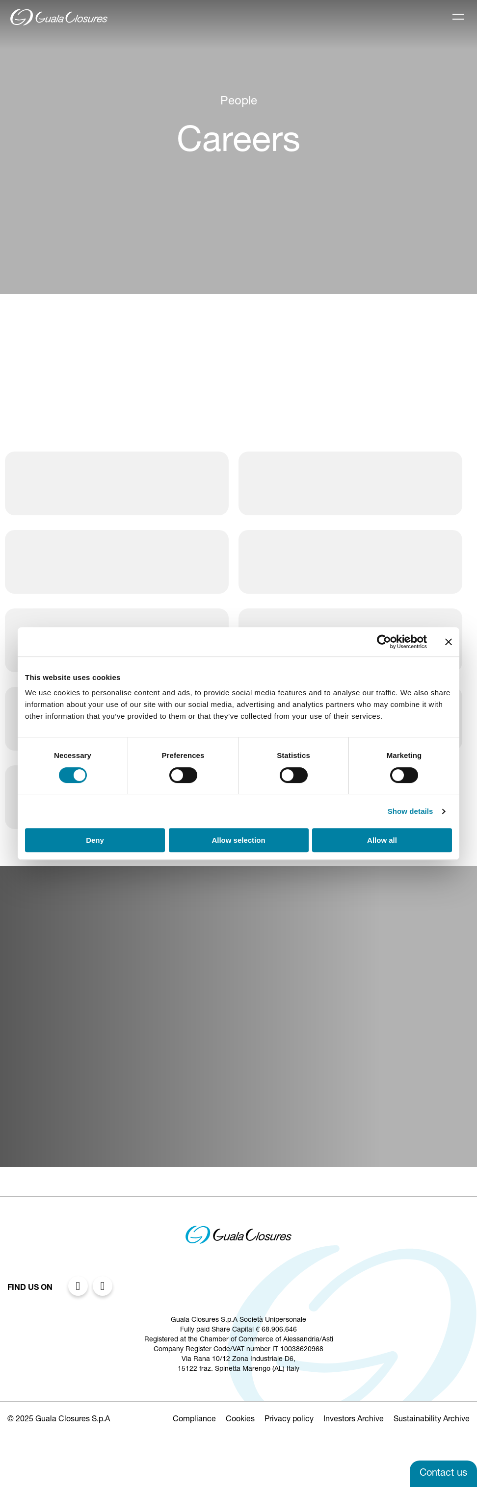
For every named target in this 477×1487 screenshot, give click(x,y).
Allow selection (238, 840)
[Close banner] (448, 641)
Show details (410, 811)
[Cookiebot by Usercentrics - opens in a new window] (384, 641)
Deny (95, 840)
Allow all (382, 840)
